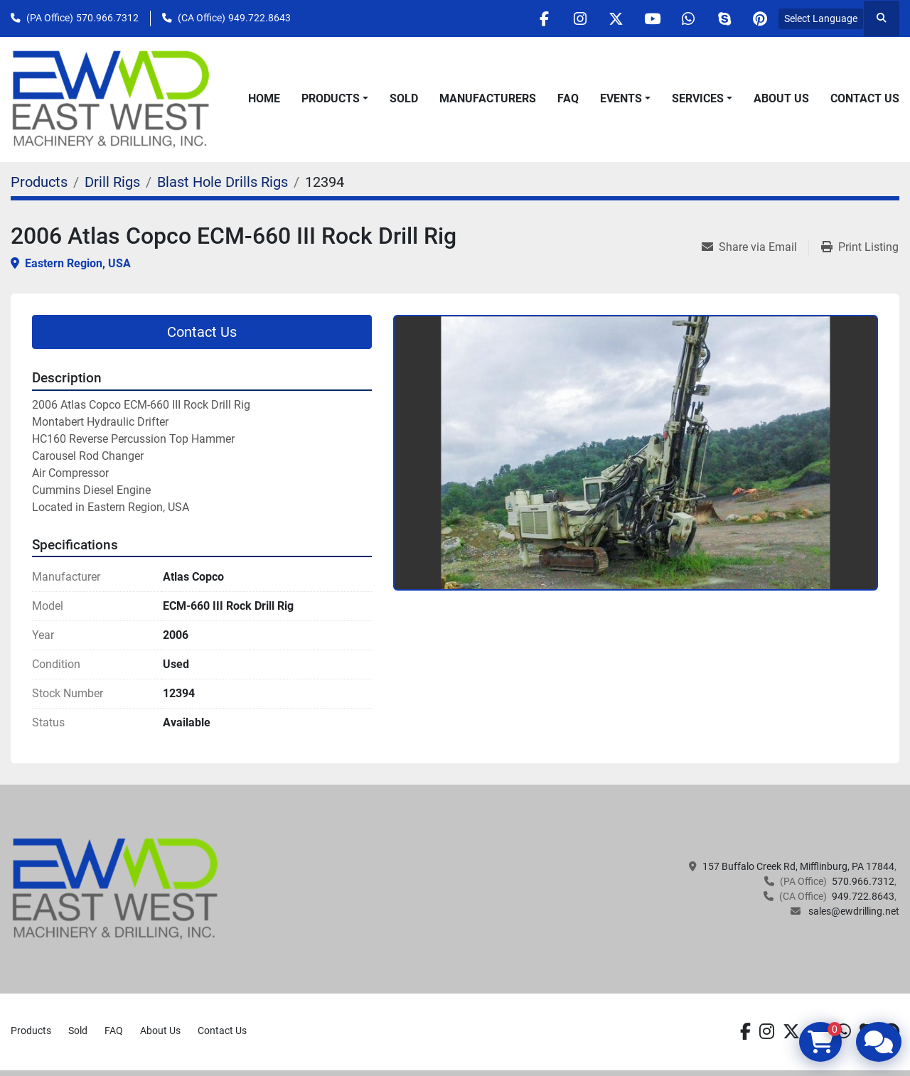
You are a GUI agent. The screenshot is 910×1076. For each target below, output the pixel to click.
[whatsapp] (687, 18)
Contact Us (864, 98)
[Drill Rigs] (112, 181)
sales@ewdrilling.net (852, 911)
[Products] (39, 181)
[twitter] (615, 18)
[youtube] (651, 18)
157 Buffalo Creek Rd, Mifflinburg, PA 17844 (798, 866)
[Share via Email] (755, 247)
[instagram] (578, 18)
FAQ (568, 98)
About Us (781, 98)
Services (698, 98)
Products (330, 98)
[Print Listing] (859, 247)
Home (264, 98)
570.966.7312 (107, 17)
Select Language (820, 18)
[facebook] (542, 18)
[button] (334, 98)
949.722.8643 (259, 17)
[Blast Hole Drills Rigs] (222, 181)
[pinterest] (760, 18)
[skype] (724, 18)
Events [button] (621, 98)
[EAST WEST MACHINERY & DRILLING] (115, 888)
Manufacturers (487, 98)
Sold (404, 98)
